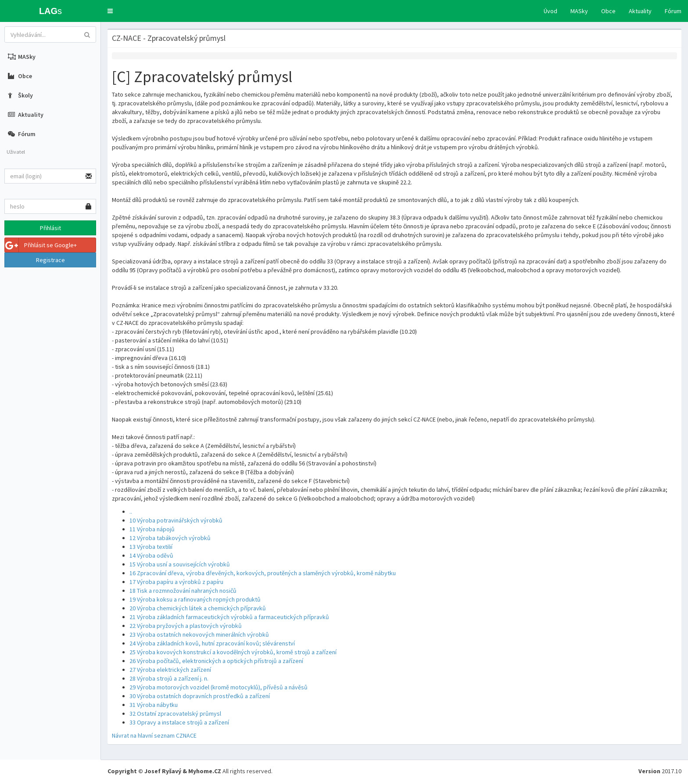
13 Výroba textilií (150, 547)
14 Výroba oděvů (151, 555)
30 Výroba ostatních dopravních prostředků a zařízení (199, 696)
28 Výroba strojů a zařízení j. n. (168, 678)
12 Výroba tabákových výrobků (170, 538)
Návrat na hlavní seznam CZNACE (154, 735)
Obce (608, 11)
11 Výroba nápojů (152, 529)
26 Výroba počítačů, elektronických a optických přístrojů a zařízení (216, 661)
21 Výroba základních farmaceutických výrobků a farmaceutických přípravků (229, 617)
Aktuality (640, 11)
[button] (110, 11)
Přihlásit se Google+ (41, 245)
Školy (20, 95)
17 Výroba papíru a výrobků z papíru (176, 582)
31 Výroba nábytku (153, 705)
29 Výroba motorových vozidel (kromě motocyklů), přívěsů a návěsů (218, 687)
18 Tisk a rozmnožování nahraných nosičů (182, 591)
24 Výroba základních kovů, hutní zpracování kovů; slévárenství (212, 643)
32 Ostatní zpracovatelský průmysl (175, 713)
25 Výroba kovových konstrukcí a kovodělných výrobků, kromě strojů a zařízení (233, 652)
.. (130, 511)
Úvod (550, 11)
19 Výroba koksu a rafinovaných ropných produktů (195, 599)
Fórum (673, 11)
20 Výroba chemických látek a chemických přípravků (197, 608)
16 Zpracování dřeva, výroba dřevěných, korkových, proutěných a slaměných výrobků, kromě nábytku (262, 573)
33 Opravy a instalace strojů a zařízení (179, 722)
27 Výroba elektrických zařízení (170, 670)
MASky (579, 11)
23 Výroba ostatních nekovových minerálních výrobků (199, 634)
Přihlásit (50, 228)
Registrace (50, 260)
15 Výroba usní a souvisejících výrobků (179, 564)
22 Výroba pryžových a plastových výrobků (185, 626)
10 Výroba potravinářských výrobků (175, 520)
